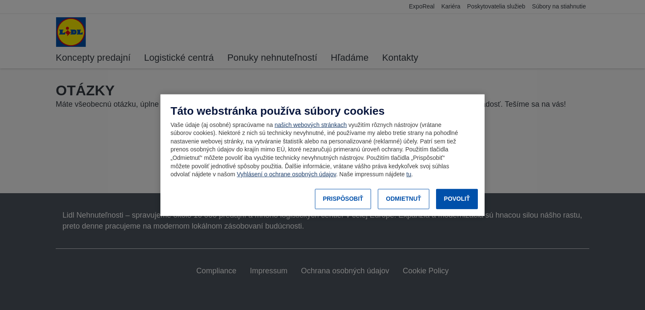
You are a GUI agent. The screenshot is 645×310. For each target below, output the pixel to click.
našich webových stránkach (310, 124)
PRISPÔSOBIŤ (343, 198)
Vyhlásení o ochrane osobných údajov (286, 174)
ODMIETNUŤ (403, 198)
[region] (322, 155)
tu (409, 174)
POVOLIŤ (457, 198)
